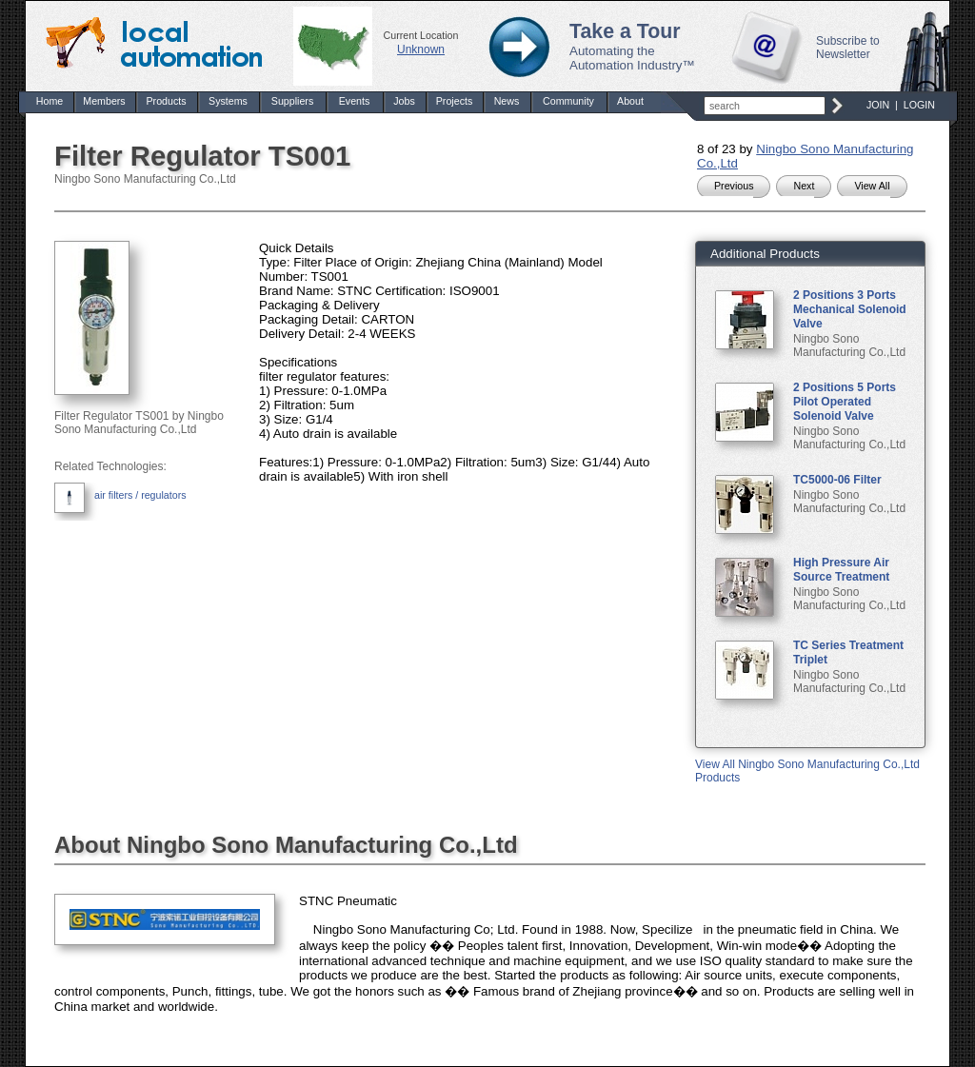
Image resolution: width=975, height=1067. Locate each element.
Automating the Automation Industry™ (632, 58)
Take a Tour (625, 31)
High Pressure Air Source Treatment (841, 569)
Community (568, 101)
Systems (228, 101)
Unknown (421, 49)
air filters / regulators (140, 495)
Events (354, 101)
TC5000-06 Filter (837, 479)
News (507, 101)
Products (166, 101)
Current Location (421, 35)
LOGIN (919, 104)
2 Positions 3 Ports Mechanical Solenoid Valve (849, 309)
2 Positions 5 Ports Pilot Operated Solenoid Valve (844, 402)
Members (104, 101)
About (630, 101)
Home (49, 101)
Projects (454, 101)
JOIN (877, 104)
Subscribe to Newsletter (848, 47)
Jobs (404, 101)
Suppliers (292, 101)
